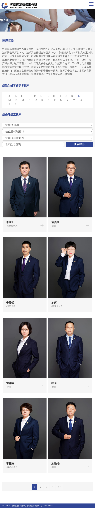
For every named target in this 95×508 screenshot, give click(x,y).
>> (59, 487)
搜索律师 (79, 144)
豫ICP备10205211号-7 (44, 506)
